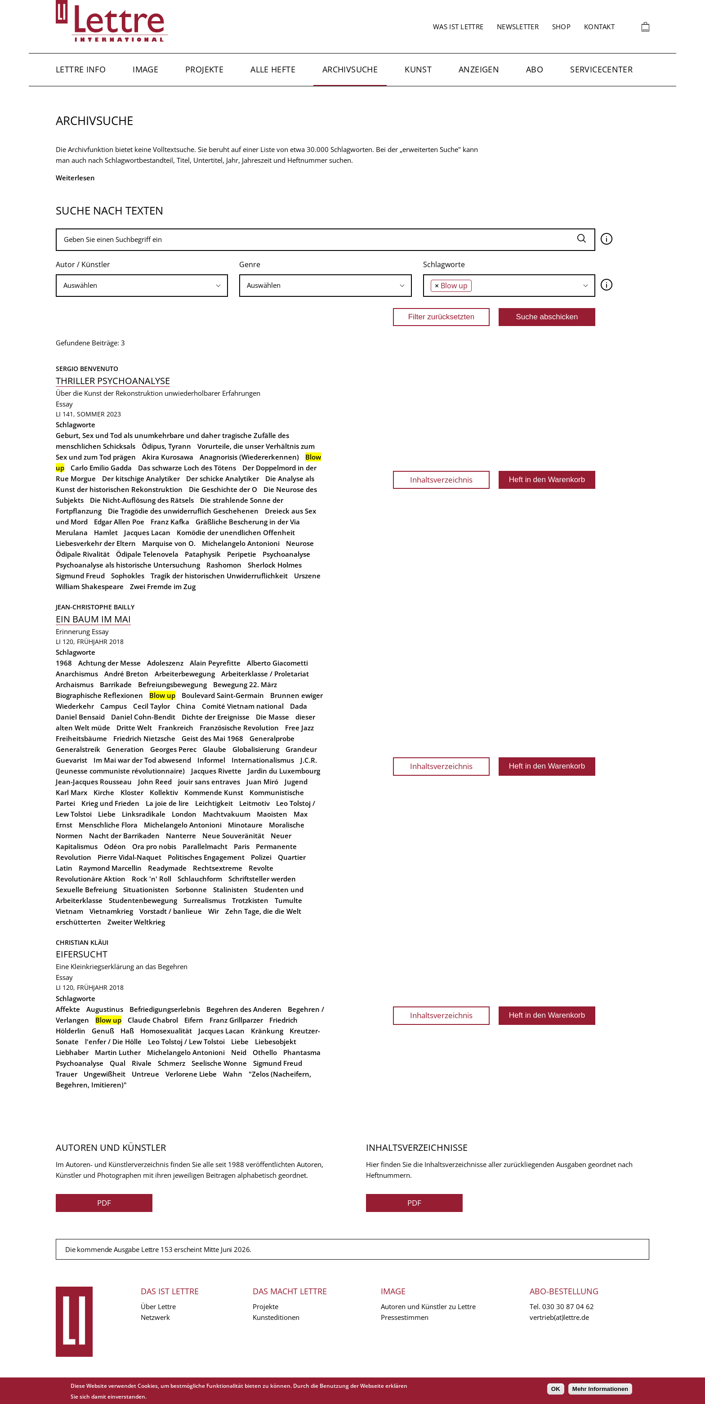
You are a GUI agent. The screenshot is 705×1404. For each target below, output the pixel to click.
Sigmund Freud (80, 575)
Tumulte (288, 900)
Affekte (68, 1009)
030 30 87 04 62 (568, 1306)
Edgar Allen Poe (119, 521)
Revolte (261, 867)
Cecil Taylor (151, 706)
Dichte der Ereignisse (216, 716)
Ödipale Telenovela (147, 554)
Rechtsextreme (217, 867)
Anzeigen (479, 69)
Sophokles (127, 575)
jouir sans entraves (209, 781)
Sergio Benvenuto (87, 368)
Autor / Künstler (83, 264)
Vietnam (69, 911)
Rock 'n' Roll (151, 878)
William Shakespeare (90, 586)
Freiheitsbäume (81, 738)
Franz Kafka (170, 521)
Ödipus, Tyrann (166, 446)
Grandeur (301, 749)
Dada (298, 706)
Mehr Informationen (600, 1389)
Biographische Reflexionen (99, 695)
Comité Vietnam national (243, 706)
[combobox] (142, 285)
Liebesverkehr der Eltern (96, 543)
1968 (64, 662)
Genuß (103, 1030)
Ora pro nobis (154, 846)
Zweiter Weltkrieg (136, 921)
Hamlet (106, 532)
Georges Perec (173, 749)
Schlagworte (444, 264)
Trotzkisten (250, 900)
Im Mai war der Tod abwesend (142, 760)
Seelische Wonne (219, 1063)
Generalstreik (78, 749)
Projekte (204, 69)
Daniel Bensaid (80, 716)
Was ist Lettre (458, 26)
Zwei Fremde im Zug (163, 586)
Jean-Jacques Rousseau (94, 781)
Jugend (296, 781)
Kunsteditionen (276, 1317)
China (186, 706)
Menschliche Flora (108, 824)
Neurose (300, 543)
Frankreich (175, 727)
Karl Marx (71, 792)
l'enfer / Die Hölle (113, 1041)
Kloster (131, 792)
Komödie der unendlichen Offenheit (236, 532)
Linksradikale (143, 813)
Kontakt (599, 26)
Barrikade (116, 684)
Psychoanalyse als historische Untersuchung (128, 564)
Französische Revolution (239, 727)
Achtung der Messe (109, 662)
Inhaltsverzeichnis (441, 479)
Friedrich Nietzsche (144, 738)
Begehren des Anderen (243, 1009)
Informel (211, 760)
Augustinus (104, 1009)
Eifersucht (81, 954)
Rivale (142, 1063)
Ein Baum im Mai (93, 619)
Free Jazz (299, 727)
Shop (561, 26)
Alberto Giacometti (277, 662)
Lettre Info (81, 69)
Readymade (167, 867)
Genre (249, 264)
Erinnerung (73, 631)
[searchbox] (141, 285)
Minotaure (245, 824)
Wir (213, 911)
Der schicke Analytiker (222, 478)
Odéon (115, 846)
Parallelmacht (205, 846)
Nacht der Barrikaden (124, 835)
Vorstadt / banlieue (170, 911)
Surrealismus (204, 900)
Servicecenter (601, 69)
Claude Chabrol (153, 1019)
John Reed (155, 781)
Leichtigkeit (214, 803)
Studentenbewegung (143, 900)
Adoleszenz (165, 662)
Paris (242, 846)
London (184, 813)
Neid (238, 1052)
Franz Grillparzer (236, 1019)
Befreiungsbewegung (172, 684)
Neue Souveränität (233, 835)
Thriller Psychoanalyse (113, 381)
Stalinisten (230, 889)
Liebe (107, 813)
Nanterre (181, 835)
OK (555, 1389)
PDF (104, 1203)
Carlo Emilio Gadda (101, 467)
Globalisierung (255, 749)
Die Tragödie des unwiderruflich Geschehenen (183, 510)
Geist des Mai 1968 (212, 738)
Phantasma (302, 1052)
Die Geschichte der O (223, 489)
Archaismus (75, 684)
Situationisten (146, 889)
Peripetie (241, 554)
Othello (265, 1052)
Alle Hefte (272, 69)
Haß (127, 1030)
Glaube (214, 749)
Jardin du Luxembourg (284, 770)
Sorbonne (191, 889)
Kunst (418, 69)
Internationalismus (263, 760)
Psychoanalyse (286, 554)
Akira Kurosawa (167, 456)
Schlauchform (200, 878)
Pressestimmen (404, 1317)
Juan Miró (262, 781)
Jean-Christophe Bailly (95, 607)
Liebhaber (72, 1052)
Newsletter (518, 26)
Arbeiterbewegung (185, 673)
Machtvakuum (226, 813)
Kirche (104, 792)
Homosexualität (166, 1030)
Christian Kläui (82, 942)
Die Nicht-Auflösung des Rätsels (142, 500)
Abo (534, 69)
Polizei (261, 857)
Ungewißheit (104, 1073)
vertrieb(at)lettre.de (559, 1317)
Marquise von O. (169, 543)
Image (145, 69)
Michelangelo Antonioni (241, 543)
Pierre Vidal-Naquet (129, 857)
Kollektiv (164, 792)
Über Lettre (158, 1306)
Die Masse (272, 716)
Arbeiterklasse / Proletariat (265, 673)
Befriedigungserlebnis (164, 1009)
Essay (64, 403)
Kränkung (267, 1030)
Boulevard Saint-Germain (223, 695)
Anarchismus (77, 673)
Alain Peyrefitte (215, 662)
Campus (113, 706)
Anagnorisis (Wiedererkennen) (249, 456)
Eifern (193, 1019)
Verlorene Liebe (191, 1073)
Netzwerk (155, 1317)
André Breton (126, 673)
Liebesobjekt (275, 1041)
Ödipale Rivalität (83, 554)
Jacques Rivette (216, 770)
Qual (117, 1063)
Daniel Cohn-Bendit (143, 716)
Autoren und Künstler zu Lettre (428, 1306)
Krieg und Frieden (110, 803)
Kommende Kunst (213, 792)
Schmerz (171, 1063)
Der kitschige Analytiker (141, 478)
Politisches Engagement (206, 857)
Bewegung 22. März (245, 684)
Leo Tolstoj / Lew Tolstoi (186, 1041)
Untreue (145, 1073)
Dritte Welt (134, 727)
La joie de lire (167, 803)
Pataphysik (203, 554)
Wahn (232, 1073)
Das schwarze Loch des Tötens (187, 467)
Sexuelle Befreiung (86, 889)
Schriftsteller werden (262, 878)
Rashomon (223, 564)
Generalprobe (272, 738)
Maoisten (272, 813)
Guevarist (71, 760)
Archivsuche (350, 69)
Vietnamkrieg (111, 911)
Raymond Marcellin (110, 867)
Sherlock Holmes (275, 564)
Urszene (307, 575)
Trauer (66, 1073)
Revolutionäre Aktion (90, 878)
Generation (125, 749)
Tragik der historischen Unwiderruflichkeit (219, 575)
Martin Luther (118, 1052)
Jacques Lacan (147, 532)
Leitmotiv (254, 803)
